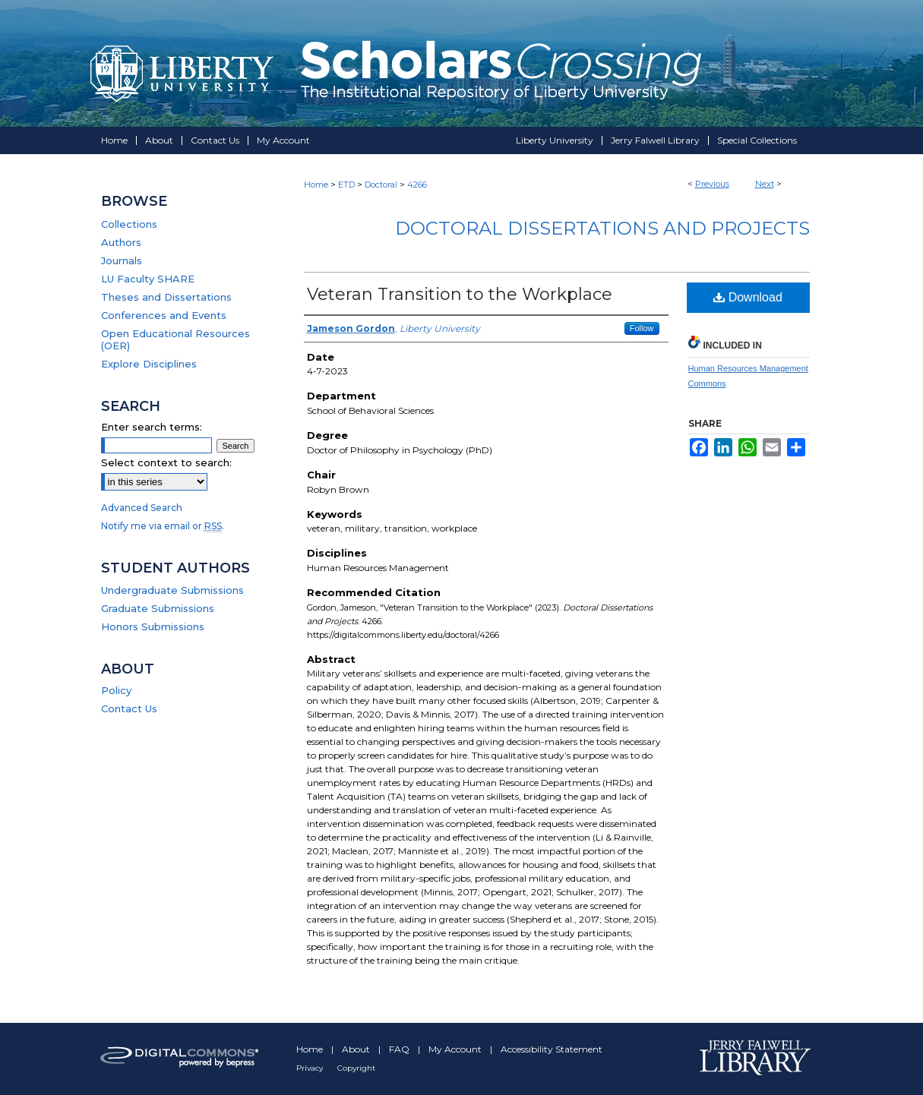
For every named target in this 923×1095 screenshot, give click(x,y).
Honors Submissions (152, 626)
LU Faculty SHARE (147, 279)
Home (316, 184)
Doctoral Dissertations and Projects (602, 228)
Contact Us (129, 708)
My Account (456, 1049)
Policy (116, 690)
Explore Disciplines (149, 364)
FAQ (400, 1049)
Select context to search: (166, 462)
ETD (346, 184)
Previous (712, 183)
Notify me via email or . (162, 526)
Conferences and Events (163, 315)
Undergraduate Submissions (172, 590)
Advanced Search (141, 507)
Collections (129, 224)
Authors (121, 242)
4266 (417, 184)
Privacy (310, 1068)
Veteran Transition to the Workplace (459, 294)
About (357, 1049)
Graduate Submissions (157, 608)
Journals (121, 260)
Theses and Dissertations (166, 297)
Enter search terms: (151, 427)
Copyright (356, 1068)
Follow (642, 328)
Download (747, 297)
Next (764, 183)
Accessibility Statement (551, 1049)
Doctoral (381, 184)
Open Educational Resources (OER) (175, 339)
